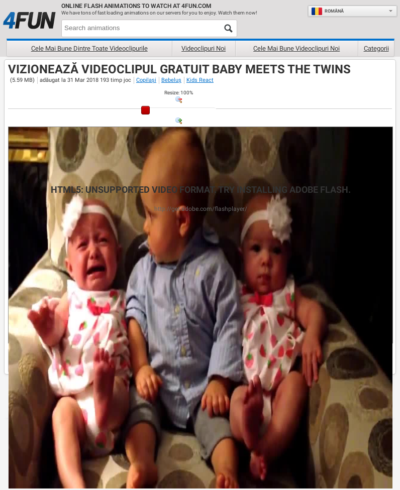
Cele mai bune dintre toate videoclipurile (89, 48)
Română (327, 11)
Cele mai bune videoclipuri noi (296, 48)
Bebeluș (171, 80)
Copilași (146, 80)
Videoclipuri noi (203, 48)
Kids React (200, 80)
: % (178, 92)
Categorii (376, 48)
